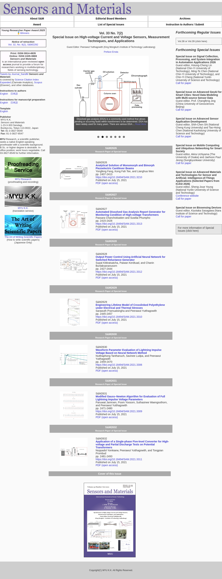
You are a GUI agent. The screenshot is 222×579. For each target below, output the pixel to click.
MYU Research (23, 178)
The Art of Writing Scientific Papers (23, 235)
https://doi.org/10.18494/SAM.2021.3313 (119, 223)
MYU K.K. (23, 206)
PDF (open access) (107, 183)
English (4, 93)
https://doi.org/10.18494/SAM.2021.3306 (119, 364)
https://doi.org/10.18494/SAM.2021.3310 (119, 316)
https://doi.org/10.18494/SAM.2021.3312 (119, 271)
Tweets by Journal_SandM (14, 74)
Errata (115, 52)
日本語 (14, 93)
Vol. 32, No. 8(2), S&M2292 (23, 44)
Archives (184, 18)
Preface (107, 52)
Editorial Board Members (111, 18)
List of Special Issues (111, 24)
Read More (140, 124)
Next (150, 93)
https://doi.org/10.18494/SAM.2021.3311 (119, 459)
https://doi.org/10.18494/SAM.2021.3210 (119, 177)
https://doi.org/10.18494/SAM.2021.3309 (119, 411)
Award (37, 24)
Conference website (187, 195)
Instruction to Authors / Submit (185, 24)
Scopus (38, 82)
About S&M (37, 18)
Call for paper (183, 83)
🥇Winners (23, 33)
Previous (72, 93)
